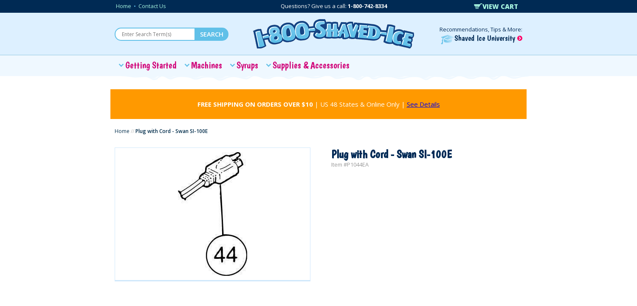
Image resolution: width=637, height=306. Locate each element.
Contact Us (152, 6)
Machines (206, 65)
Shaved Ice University (481, 38)
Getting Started (151, 65)
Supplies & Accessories (311, 65)
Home (123, 6)
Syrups (247, 65)
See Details (423, 104)
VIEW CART (496, 6)
